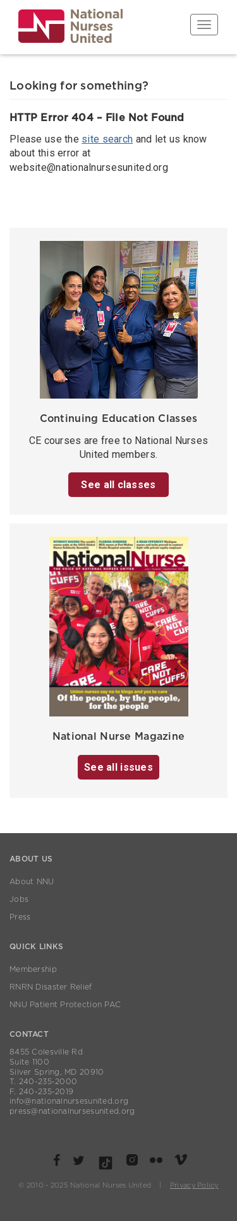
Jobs (18, 899)
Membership (33, 969)
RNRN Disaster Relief (50, 987)
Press (19, 917)
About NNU (31, 881)
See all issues (118, 767)
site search (107, 139)
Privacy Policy (194, 1185)
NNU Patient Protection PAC (65, 1004)
